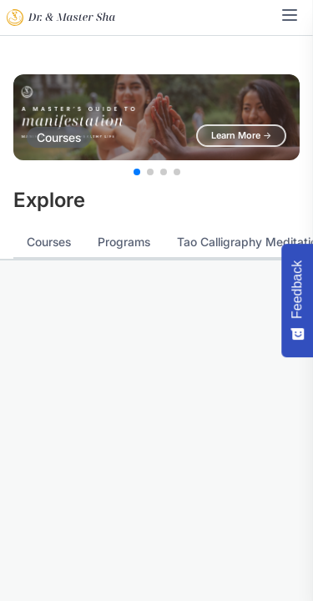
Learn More (241, 135)
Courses (49, 242)
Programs (124, 242)
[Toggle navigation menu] (290, 15)
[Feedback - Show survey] (297, 300)
